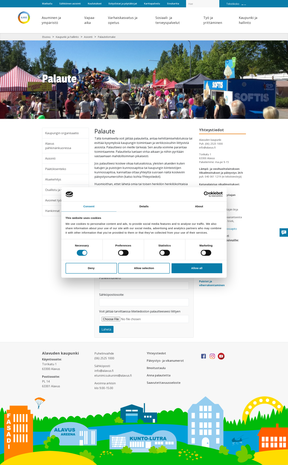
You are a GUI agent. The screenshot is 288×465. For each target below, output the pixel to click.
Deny (91, 268)
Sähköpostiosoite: (111, 295)
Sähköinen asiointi (70, 3)
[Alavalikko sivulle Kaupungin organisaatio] (83, 133)
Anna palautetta (159, 375)
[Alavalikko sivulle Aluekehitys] (83, 179)
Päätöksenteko (55, 169)
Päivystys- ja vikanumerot (166, 361)
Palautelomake (107, 37)
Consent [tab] (89, 206)
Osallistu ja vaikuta (58, 190)
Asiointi (88, 37)
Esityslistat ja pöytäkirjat (123, 3)
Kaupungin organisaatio (62, 133)
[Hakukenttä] (202, 3)
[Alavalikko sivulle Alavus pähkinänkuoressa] (84, 146)
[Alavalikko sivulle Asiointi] (83, 158)
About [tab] (199, 206)
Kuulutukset (95, 3)
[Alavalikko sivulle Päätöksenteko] (83, 169)
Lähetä (106, 329)
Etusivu (46, 37)
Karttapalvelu (152, 3)
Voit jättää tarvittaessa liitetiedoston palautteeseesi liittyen (139, 311)
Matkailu (47, 3)
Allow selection (144, 268)
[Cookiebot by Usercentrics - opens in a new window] (206, 194)
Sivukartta (173, 3)
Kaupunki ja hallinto (67, 37)
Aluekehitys (53, 179)
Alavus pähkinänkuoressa (58, 146)
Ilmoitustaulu (157, 368)
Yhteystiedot (156, 353)
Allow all (196, 268)
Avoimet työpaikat (57, 200)
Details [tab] (144, 206)
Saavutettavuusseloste (164, 383)
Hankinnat (52, 211)
